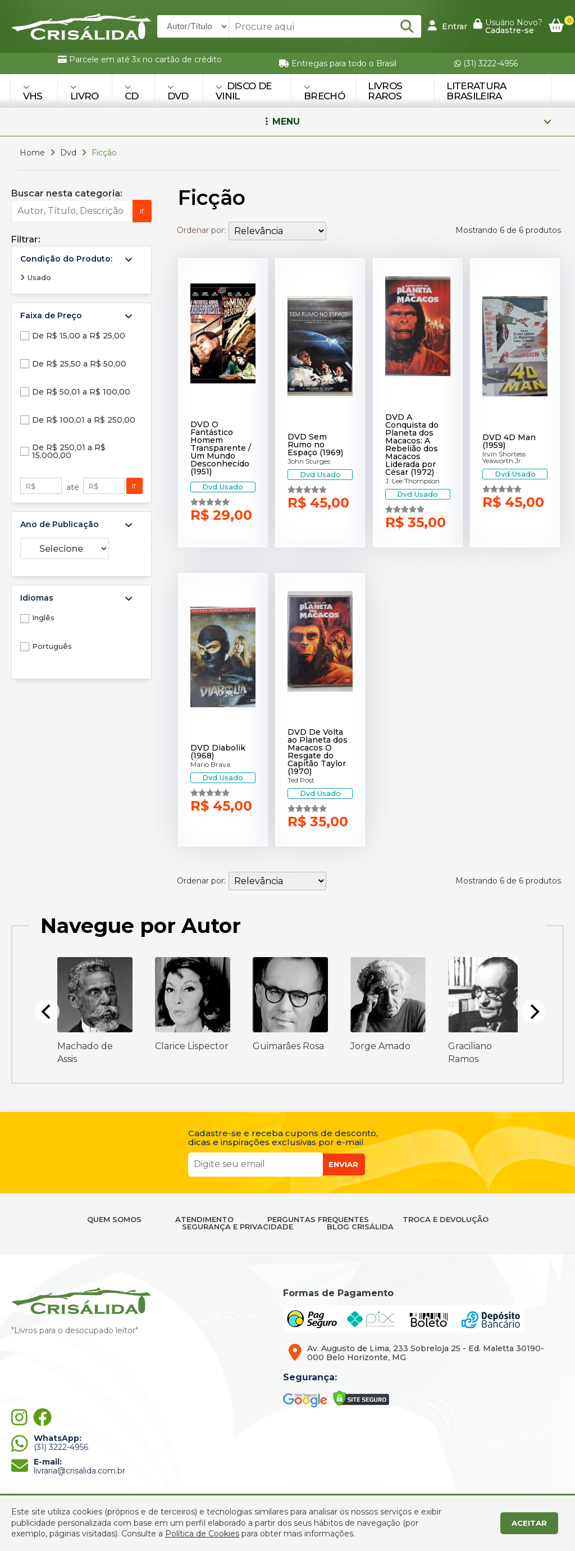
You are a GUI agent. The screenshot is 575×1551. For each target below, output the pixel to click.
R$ (30, 486)
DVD (178, 92)
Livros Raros (385, 91)
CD (132, 92)
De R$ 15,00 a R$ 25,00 (78, 336)
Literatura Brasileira (476, 91)
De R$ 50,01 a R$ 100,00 (81, 392)
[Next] (533, 1011)
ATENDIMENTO (204, 1219)
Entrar (447, 25)
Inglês (43, 617)
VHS (33, 92)
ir (142, 210)
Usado (35, 277)
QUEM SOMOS (114, 1219)
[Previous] (47, 1011)
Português (52, 646)
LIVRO (84, 92)
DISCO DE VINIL (243, 91)
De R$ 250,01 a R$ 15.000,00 (69, 451)
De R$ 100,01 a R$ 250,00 (83, 420)
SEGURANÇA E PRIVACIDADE (237, 1226)
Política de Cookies (202, 1534)
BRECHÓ (324, 92)
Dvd (68, 153)
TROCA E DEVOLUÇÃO (446, 1219)
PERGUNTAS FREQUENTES (318, 1219)
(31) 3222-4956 (486, 63)
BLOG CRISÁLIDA (360, 1226)
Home (32, 153)
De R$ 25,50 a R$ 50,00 (79, 364)
